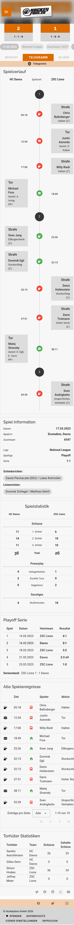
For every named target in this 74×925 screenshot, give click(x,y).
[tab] (38, 57)
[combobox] (41, 813)
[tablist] (37, 57)
